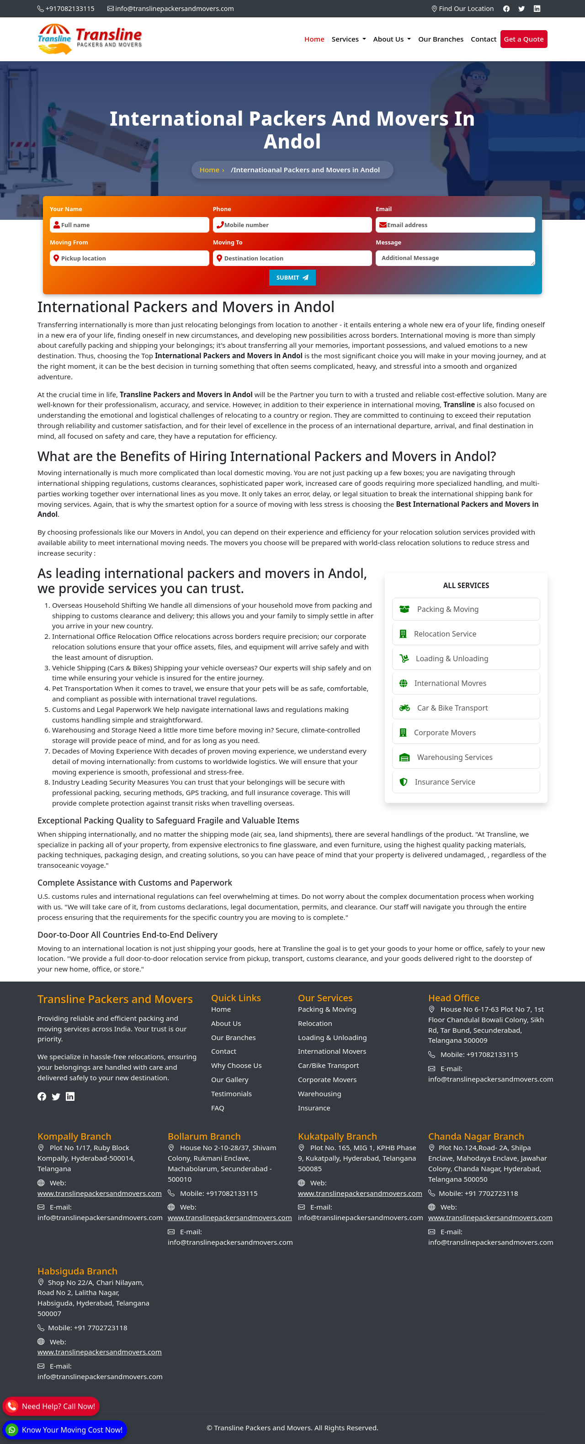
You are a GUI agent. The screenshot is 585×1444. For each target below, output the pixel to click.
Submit (292, 277)
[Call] (50, 1404)
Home (314, 38)
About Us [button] (389, 38)
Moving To (228, 242)
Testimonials (231, 1093)
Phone (222, 209)
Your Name (66, 209)
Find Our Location (462, 8)
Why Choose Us (236, 1065)
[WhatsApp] (63, 1429)
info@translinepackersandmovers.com (174, 8)
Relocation (315, 1023)
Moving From (69, 242)
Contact (483, 38)
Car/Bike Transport (328, 1065)
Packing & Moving (327, 1009)
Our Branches (440, 38)
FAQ (217, 1107)
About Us (226, 1023)
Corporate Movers (327, 1079)
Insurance (314, 1107)
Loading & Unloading (332, 1037)
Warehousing (319, 1093)
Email (384, 209)
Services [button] (346, 38)
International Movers (332, 1051)
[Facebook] (506, 8)
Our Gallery (229, 1079)
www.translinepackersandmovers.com (99, 1193)
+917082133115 (70, 8)
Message (388, 242)
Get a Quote (524, 38)
